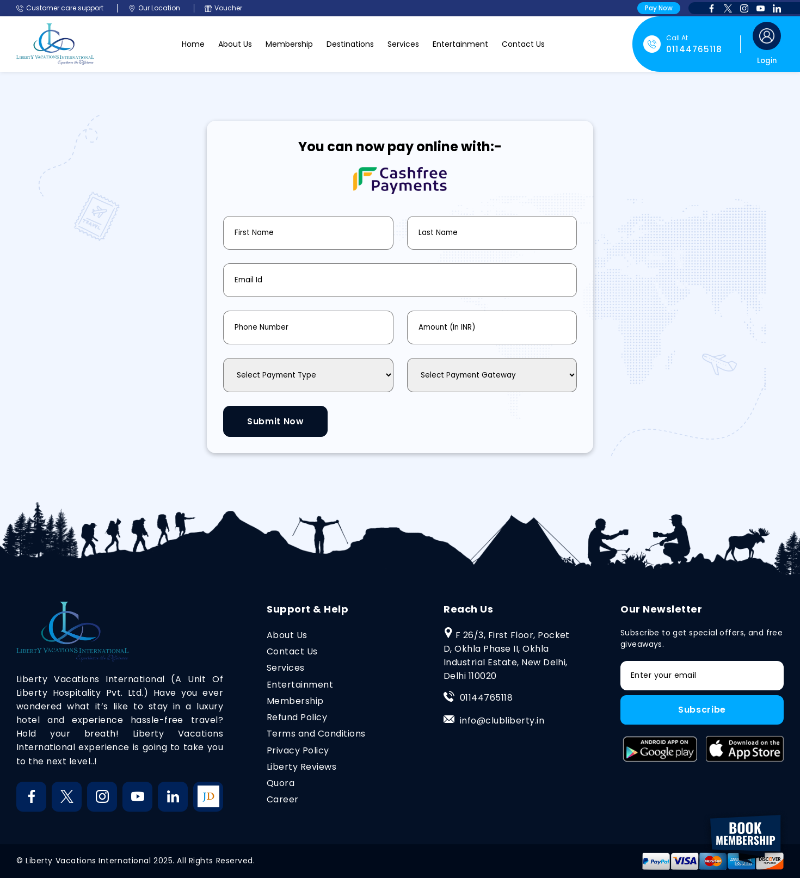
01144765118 (486, 698)
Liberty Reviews (301, 767)
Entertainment (460, 44)
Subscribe (702, 710)
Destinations (350, 44)
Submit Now (276, 421)
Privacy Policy (298, 750)
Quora (280, 783)
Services (403, 44)
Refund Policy (297, 718)
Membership (289, 44)
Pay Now (659, 8)
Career (283, 800)
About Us (235, 44)
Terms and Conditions (316, 734)
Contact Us (523, 44)
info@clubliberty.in (502, 721)
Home (193, 44)
